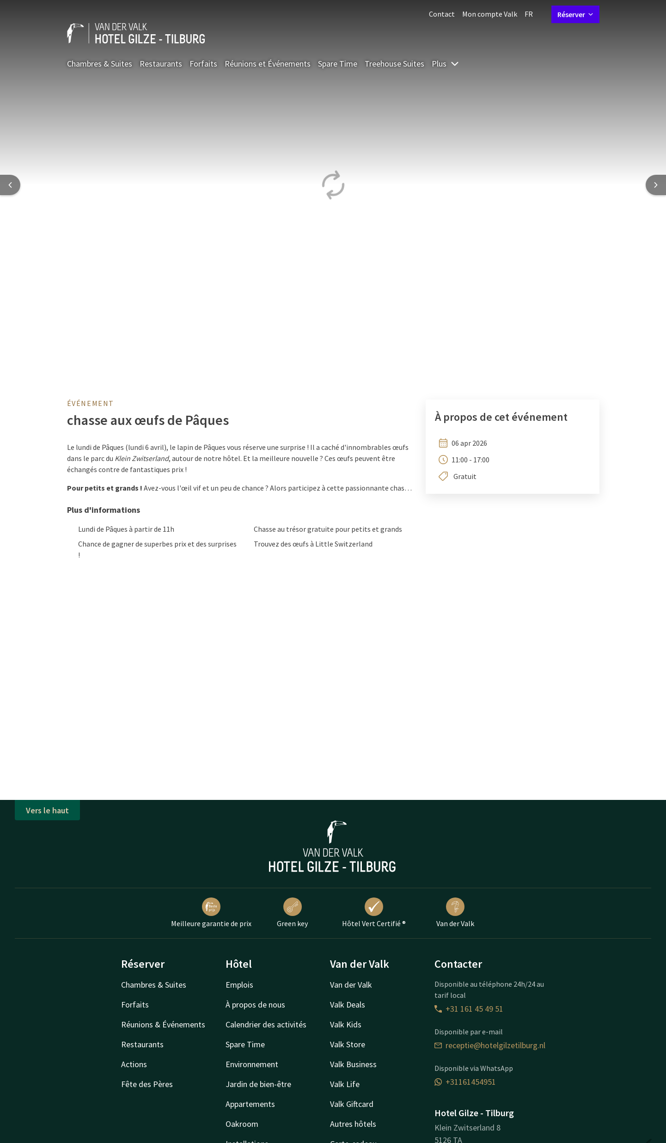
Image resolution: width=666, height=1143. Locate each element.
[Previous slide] (10, 185)
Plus (445, 63)
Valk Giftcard (351, 1104)
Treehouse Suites (394, 63)
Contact (442, 13)
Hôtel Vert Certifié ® (374, 912)
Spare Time (337, 63)
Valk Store (347, 1044)
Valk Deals (347, 1004)
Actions (134, 1064)
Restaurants (161, 63)
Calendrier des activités (266, 1024)
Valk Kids (345, 1024)
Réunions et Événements (268, 63)
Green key (292, 912)
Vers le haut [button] (47, 810)
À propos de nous (255, 1004)
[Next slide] (656, 185)
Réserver (575, 14)
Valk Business (353, 1064)
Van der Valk (455, 912)
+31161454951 (465, 1081)
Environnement (252, 1064)
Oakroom (242, 1123)
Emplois (239, 984)
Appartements (250, 1104)
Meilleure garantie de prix (211, 912)
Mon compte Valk (489, 13)
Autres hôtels (353, 1123)
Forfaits (203, 63)
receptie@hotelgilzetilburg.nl (489, 1045)
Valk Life (345, 1084)
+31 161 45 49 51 (468, 1008)
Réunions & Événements (163, 1024)
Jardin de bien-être (258, 1084)
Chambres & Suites (99, 63)
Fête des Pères (147, 1084)
